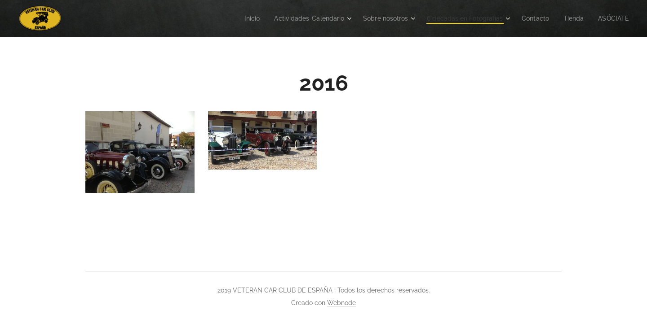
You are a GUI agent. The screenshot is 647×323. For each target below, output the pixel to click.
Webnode (341, 302)
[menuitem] (230, 18)
